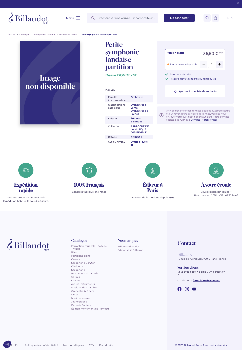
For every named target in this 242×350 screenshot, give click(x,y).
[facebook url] (179, 289)
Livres (74, 294)
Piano (74, 252)
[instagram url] (187, 289)
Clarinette (77, 266)
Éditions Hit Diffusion (131, 250)
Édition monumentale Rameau (90, 308)
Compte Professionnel (204, 119)
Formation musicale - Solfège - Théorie (89, 247)
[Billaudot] (28, 18)
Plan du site (106, 345)
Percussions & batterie (84, 273)
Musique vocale (80, 298)
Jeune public (79, 301)
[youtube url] (194, 289)
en (16, 345)
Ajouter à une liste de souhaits (195, 91)
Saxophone (78, 270)
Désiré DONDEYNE (121, 75)
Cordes (75, 277)
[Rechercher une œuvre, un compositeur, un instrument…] (122, 18)
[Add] (219, 64)
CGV (91, 345)
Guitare (75, 259)
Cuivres (75, 280)
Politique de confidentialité (41, 345)
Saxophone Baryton (83, 262)
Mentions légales (73, 345)
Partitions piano (81, 255)
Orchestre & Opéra (82, 291)
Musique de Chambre (84, 287)
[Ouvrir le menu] (73, 18)
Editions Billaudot (128, 246)
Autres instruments (83, 284)
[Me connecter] (179, 18)
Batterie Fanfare (81, 305)
